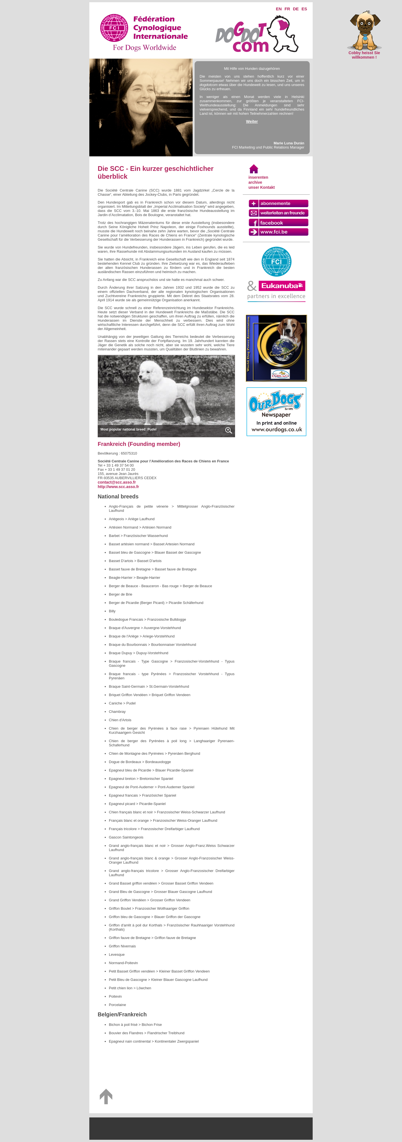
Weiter (252, 121)
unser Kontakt (261, 187)
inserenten (258, 177)
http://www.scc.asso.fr (118, 486)
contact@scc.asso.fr (117, 482)
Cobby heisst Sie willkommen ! (364, 53)
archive (255, 182)
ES (304, 8)
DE (296, 8)
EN (279, 8)
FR (287, 8)
